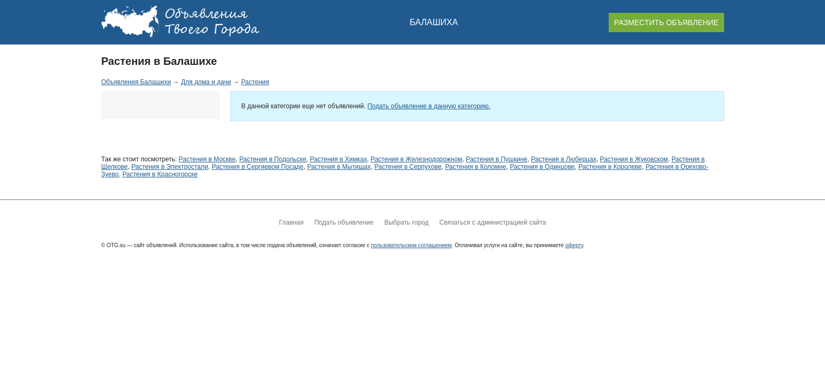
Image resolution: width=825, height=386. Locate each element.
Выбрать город (406, 222)
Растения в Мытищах (339, 166)
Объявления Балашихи (136, 82)
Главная (291, 222)
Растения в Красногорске (160, 174)
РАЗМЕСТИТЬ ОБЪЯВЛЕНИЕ (666, 22)
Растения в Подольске (272, 159)
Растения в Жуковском (634, 159)
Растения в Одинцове (542, 166)
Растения (255, 82)
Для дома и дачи (206, 82)
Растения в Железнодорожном (416, 159)
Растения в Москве (207, 159)
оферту (574, 245)
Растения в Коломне (475, 166)
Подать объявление (343, 222)
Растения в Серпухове (407, 166)
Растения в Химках (338, 159)
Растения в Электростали (170, 166)
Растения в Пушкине (497, 159)
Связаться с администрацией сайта (492, 222)
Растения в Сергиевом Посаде (257, 166)
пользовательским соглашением (411, 245)
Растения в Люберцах (563, 159)
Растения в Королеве (610, 166)
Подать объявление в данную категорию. (428, 106)
